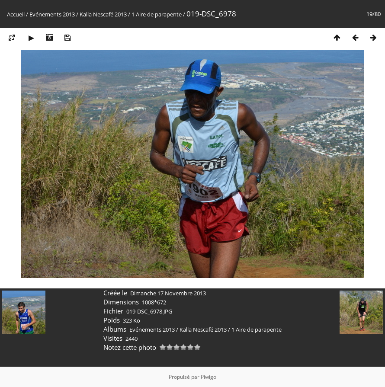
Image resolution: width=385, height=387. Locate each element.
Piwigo (208, 377)
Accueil (16, 14)
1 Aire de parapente (157, 14)
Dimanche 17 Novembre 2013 (168, 293)
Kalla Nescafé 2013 (103, 14)
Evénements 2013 (52, 14)
